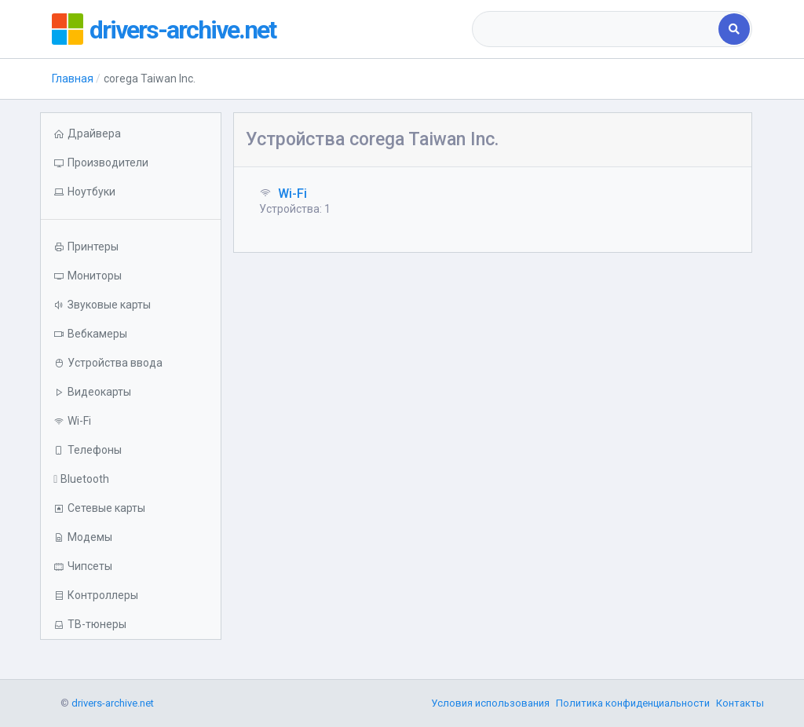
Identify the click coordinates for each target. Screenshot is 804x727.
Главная (72, 78)
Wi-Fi (292, 193)
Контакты (740, 703)
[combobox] (596, 29)
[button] (130, 191)
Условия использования (490, 703)
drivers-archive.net (194, 29)
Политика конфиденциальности (633, 703)
